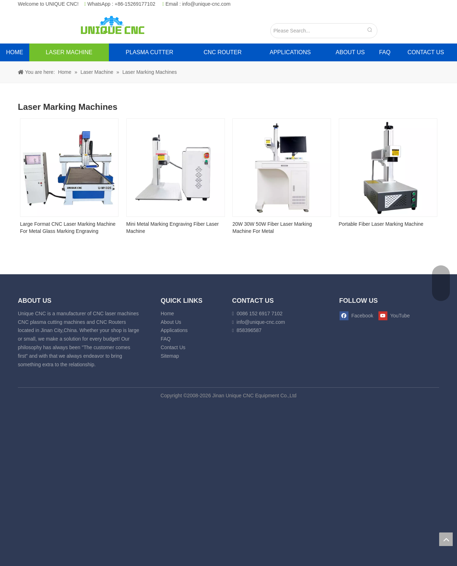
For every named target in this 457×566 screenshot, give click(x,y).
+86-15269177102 (135, 4)
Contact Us (173, 347)
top (446, 539)
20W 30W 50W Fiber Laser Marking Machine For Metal (272, 227)
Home (167, 313)
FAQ (166, 339)
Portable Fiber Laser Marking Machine (381, 224)
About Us (171, 322)
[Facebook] (357, 316)
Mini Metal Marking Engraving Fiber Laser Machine (172, 227)
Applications (174, 330)
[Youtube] (393, 316)
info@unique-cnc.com (206, 4)
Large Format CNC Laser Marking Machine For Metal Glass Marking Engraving (68, 227)
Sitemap (170, 356)
